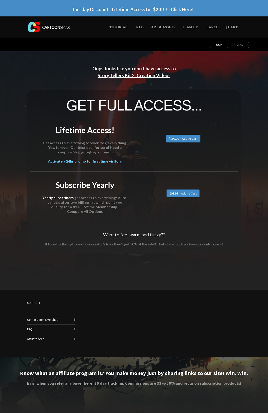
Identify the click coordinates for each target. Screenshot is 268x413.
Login (219, 45)
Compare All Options (85, 211)
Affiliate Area (35, 339)
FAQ (30, 329)
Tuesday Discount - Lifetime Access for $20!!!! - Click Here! (133, 9)
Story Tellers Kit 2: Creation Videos (134, 75)
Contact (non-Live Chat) (42, 320)
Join (240, 45)
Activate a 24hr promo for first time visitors (85, 161)
